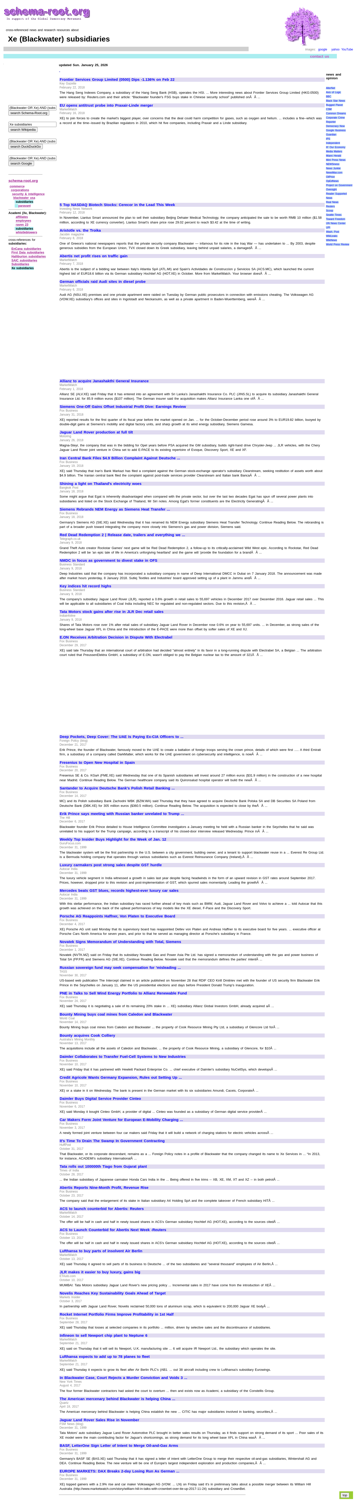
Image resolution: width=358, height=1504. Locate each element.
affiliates (22, 217)
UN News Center (335, 223)
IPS (328, 138)
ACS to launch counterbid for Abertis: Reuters (102, 1209)
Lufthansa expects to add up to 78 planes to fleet (105, 1357)
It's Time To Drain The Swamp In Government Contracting (112, 1141)
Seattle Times (333, 215)
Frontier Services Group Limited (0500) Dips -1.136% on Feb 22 (117, 80)
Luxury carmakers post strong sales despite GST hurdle (111, 865)
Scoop (329, 210)
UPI (328, 227)
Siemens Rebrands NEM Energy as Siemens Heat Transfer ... (115, 509)
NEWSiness (332, 164)
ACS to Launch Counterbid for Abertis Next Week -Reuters (113, 1230)
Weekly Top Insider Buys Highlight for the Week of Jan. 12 (113, 839)
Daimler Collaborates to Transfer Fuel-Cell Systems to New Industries (123, 1057)
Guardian (331, 134)
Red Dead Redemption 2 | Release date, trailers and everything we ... (122, 535)
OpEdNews (332, 181)
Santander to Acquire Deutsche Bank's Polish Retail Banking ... (117, 788)
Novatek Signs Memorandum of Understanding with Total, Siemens (120, 942)
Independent (333, 143)
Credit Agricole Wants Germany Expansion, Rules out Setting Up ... (121, 1077)
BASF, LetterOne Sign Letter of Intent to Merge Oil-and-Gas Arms (119, 1446)
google (322, 49)
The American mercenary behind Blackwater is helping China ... (117, 1399)
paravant (24, 206)
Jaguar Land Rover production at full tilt (96, 432)
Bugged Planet (334, 105)
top (345, 1495)
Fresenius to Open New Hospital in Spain (97, 763)
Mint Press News (335, 160)
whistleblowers (26, 232)
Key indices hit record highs (85, 586)
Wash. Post (332, 231)
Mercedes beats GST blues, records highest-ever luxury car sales (119, 891)
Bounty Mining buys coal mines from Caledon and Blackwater (116, 1014)
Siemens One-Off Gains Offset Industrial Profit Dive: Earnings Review (123, 407)
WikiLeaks (331, 236)
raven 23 (22, 224)
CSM (328, 109)
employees (23, 220)
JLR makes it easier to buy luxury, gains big (100, 1272)
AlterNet (330, 88)
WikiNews (331, 240)
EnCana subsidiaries (26, 249)
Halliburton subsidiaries (28, 256)
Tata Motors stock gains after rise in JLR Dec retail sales (112, 612)
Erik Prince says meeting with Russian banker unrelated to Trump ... (122, 814)
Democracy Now (335, 126)
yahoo (335, 49)
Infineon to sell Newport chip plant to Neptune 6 (103, 1335)
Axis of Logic (333, 92)
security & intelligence (28, 194)
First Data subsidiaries (27, 252)
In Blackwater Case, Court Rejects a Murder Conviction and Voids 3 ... (123, 1378)
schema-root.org (23, 180)
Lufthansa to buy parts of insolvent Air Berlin (101, 1251)
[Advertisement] (101, 161)
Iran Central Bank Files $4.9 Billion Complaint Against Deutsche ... (120, 458)
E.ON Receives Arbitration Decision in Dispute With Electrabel (116, 637)
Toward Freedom (335, 219)
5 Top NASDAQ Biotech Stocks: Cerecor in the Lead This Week (117, 205)
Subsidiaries (20, 264)
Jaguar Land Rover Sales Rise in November (99, 1420)
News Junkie (333, 168)
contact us (319, 56)
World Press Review (337, 244)
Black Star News (335, 100)
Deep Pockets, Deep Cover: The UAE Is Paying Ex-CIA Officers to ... (121, 737)
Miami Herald (333, 155)
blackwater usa (24, 198)
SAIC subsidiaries (24, 260)
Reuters (330, 206)
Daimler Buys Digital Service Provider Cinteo (100, 1099)
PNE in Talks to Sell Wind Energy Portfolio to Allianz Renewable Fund (123, 993)
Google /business (336, 130)
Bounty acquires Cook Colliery (87, 1035)
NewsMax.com (334, 172)
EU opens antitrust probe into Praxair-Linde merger (106, 105)
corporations (20, 190)
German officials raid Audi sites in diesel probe (103, 282)
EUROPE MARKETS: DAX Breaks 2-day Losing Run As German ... (119, 1471)
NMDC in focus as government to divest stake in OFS (108, 560)
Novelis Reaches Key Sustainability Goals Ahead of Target (113, 1293)
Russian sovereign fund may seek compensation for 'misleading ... (120, 968)
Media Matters (334, 151)
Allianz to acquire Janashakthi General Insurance (104, 381)
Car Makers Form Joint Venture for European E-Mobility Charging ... (121, 1120)
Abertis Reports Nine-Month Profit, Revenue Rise (104, 1188)
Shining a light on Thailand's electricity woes (100, 484)
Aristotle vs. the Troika (80, 230)
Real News (332, 202)
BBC (328, 96)
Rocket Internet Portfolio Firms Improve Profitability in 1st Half (117, 1314)
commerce (17, 186)
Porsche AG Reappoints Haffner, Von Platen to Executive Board (117, 916)
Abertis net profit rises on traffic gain (94, 256)
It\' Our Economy (335, 147)
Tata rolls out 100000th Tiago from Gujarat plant (103, 1166)
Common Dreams (336, 113)
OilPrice (330, 176)
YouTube (347, 49)
